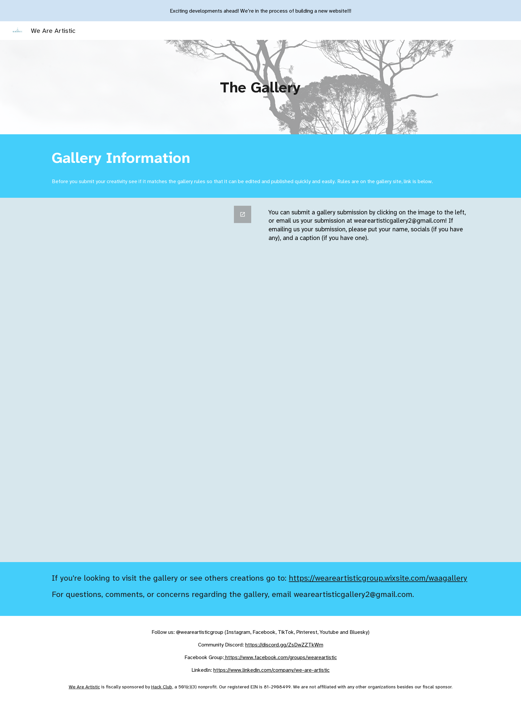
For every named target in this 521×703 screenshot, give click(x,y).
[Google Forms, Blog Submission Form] (152, 380)
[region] (260, 10)
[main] (261, 87)
